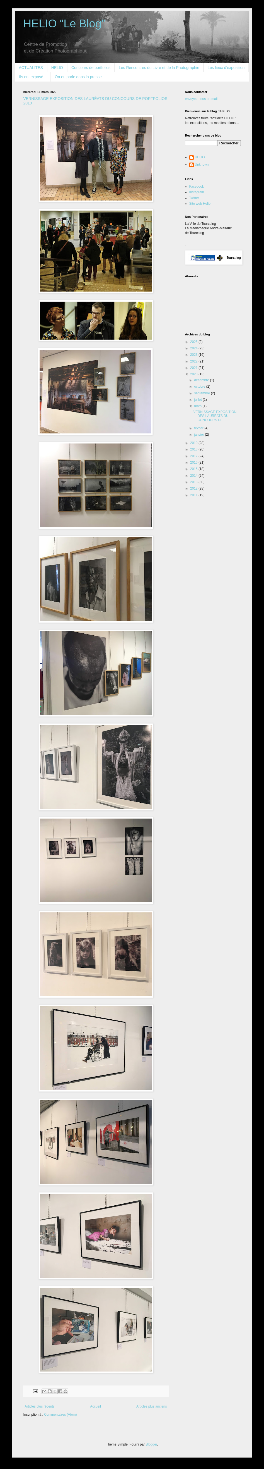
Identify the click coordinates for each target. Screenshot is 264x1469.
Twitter (194, 198)
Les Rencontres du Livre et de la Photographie (159, 67)
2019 (194, 443)
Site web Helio (200, 204)
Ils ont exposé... (33, 77)
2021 (194, 368)
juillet (198, 400)
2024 (194, 348)
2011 (194, 495)
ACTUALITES (31, 67)
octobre (200, 386)
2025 (194, 342)
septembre (202, 393)
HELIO (57, 67)
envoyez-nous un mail (201, 99)
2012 (194, 488)
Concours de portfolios (90, 67)
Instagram (196, 192)
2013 (194, 482)
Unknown (202, 164)
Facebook (196, 187)
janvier (199, 435)
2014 (194, 476)
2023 (194, 355)
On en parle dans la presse (78, 77)
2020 (194, 374)
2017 (194, 456)
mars (198, 406)
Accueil (95, 1406)
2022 (194, 361)
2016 (194, 462)
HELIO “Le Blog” (64, 23)
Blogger (151, 1444)
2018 (194, 449)
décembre (202, 380)
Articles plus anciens (151, 1406)
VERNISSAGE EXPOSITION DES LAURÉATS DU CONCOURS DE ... (214, 416)
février (199, 428)
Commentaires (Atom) (60, 1414)
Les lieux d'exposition (226, 67)
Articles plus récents (40, 1406)
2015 (194, 469)
